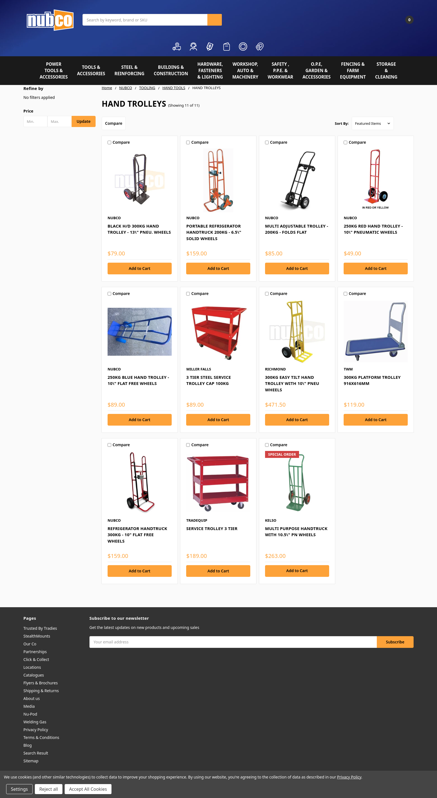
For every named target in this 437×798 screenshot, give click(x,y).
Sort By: (342, 123)
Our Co (29, 643)
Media (29, 706)
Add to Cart (297, 570)
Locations (32, 667)
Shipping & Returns (41, 690)
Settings (19, 789)
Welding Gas (34, 721)
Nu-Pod (30, 714)
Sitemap (30, 760)
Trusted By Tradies (40, 628)
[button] (59, 111)
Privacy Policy (35, 729)
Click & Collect (36, 659)
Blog (27, 745)
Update (84, 121)
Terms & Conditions (41, 737)
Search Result (35, 753)
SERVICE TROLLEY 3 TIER (211, 528)
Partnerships (35, 651)
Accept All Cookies (88, 789)
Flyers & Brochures (40, 682)
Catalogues (33, 675)
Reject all (48, 789)
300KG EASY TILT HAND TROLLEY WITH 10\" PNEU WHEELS (292, 383)
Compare (113, 123)
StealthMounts (36, 636)
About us (31, 698)
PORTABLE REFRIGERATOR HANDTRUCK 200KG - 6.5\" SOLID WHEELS (213, 232)
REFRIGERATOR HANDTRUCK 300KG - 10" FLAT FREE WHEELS (137, 535)
